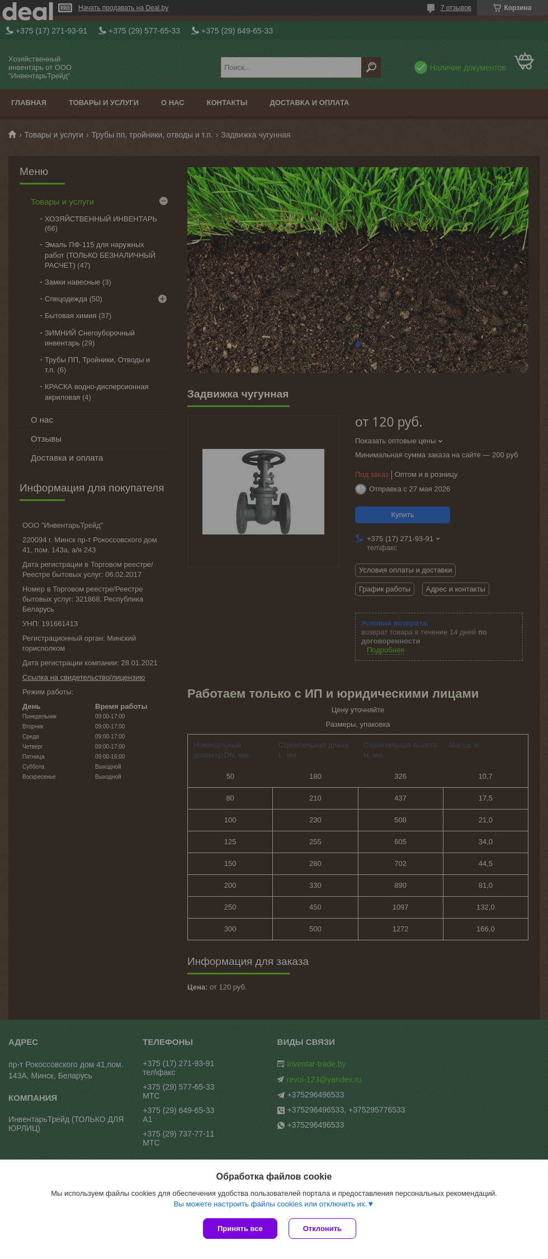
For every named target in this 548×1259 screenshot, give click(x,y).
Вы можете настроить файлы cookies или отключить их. (270, 1204)
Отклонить (322, 1228)
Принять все (240, 1228)
